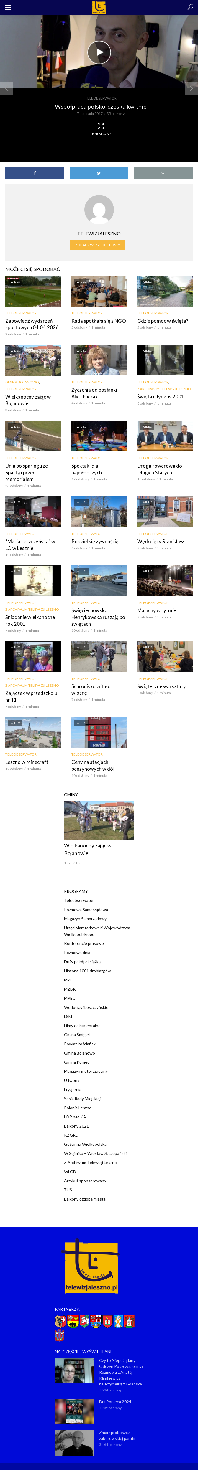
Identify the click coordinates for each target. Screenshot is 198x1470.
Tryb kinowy (101, 129)
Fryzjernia (72, 1079)
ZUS (68, 1179)
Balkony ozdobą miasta (85, 1188)
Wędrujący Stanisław (158, 533)
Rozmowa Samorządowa (86, 899)
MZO (69, 969)
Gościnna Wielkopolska (85, 1134)
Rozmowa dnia (77, 942)
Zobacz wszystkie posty (97, 245)
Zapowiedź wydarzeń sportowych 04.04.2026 (29, 324)
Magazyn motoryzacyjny (86, 1061)
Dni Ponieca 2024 (115, 1391)
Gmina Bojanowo (22, 382)
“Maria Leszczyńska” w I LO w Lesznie (30, 536)
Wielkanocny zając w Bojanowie (26, 399)
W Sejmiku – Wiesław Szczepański (95, 1143)
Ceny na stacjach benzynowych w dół (91, 756)
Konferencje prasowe (84, 933)
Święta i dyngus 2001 (158, 396)
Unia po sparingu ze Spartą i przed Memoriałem (32, 468)
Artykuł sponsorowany (85, 1170)
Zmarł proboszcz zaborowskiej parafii (117, 1425)
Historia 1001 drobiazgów (87, 960)
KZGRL (71, 1125)
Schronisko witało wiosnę (97, 677)
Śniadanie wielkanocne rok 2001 (32, 612)
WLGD (70, 1161)
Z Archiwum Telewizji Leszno (164, 388)
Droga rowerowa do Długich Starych (157, 468)
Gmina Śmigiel (77, 1024)
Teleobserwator (101, 98)
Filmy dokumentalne (82, 1015)
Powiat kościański (80, 1033)
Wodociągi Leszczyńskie (86, 997)
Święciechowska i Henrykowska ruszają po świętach (96, 608)
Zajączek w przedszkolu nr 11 (32, 687)
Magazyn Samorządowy (85, 908)
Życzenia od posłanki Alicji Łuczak (98, 392)
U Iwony (71, 1070)
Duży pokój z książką (82, 951)
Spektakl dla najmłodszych (98, 465)
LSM (68, 1006)
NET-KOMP (132, 1461)
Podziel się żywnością (93, 533)
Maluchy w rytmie (155, 602)
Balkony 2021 (76, 1115)
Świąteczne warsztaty (159, 677)
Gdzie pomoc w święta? (161, 321)
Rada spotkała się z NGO (96, 321)
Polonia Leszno (77, 1097)
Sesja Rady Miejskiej (82, 1088)
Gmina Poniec (76, 1052)
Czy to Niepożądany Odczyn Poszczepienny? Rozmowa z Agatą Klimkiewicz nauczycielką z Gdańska (121, 1362)
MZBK (70, 978)
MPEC (70, 988)
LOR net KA (75, 1106)
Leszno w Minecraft (25, 752)
